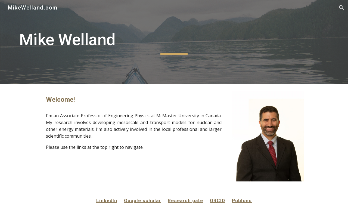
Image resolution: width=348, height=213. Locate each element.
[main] (174, 42)
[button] (341, 7)
